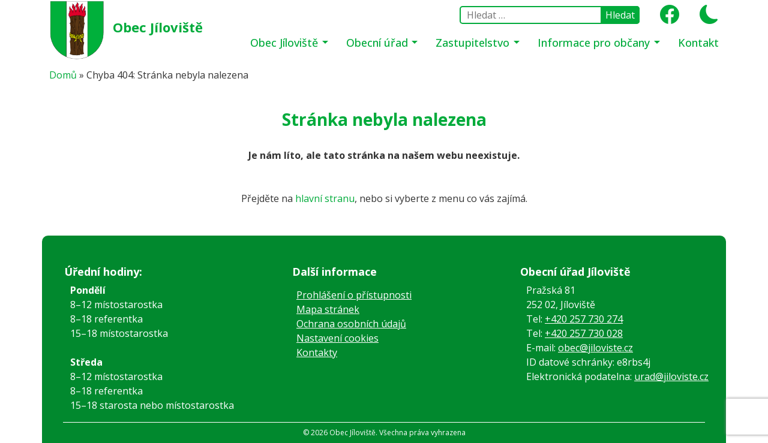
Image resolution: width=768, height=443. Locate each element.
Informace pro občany (595, 42)
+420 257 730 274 (584, 319)
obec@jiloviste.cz (595, 347)
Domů (63, 75)
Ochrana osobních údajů (351, 323)
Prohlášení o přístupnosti (354, 295)
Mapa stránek (327, 309)
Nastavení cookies (337, 338)
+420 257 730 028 (584, 333)
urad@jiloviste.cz (671, 376)
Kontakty (316, 352)
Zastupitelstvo (474, 42)
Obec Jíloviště (158, 27)
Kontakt (698, 42)
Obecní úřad (378, 42)
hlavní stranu (325, 198)
